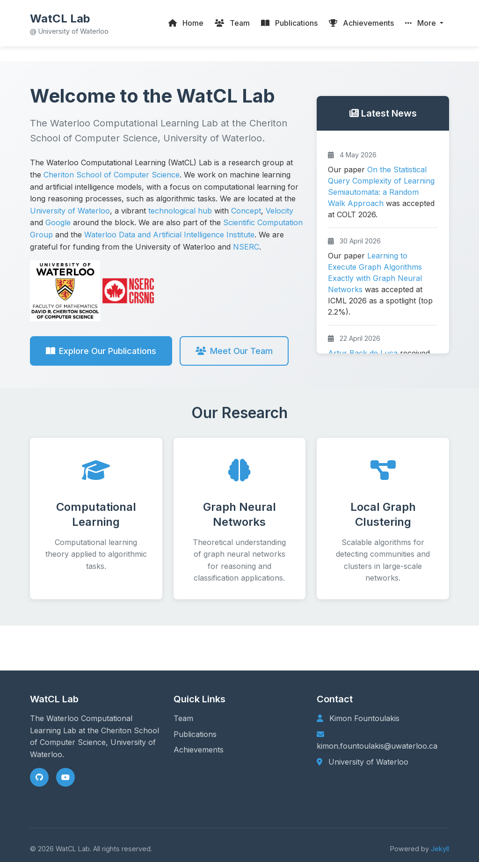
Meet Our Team (234, 351)
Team (183, 718)
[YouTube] (65, 777)
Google (58, 222)
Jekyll (440, 849)
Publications (195, 734)
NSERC (246, 246)
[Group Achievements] (361, 23)
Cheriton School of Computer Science (112, 174)
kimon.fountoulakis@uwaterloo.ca (377, 746)
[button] (424, 23)
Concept (246, 210)
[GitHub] (39, 777)
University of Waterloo (70, 210)
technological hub (180, 210)
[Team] (232, 23)
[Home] (186, 23)
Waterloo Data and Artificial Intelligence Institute (169, 234)
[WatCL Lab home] (69, 23)
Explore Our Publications (101, 351)
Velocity (279, 210)
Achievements (199, 749)
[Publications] (289, 23)
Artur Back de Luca (363, 353)
